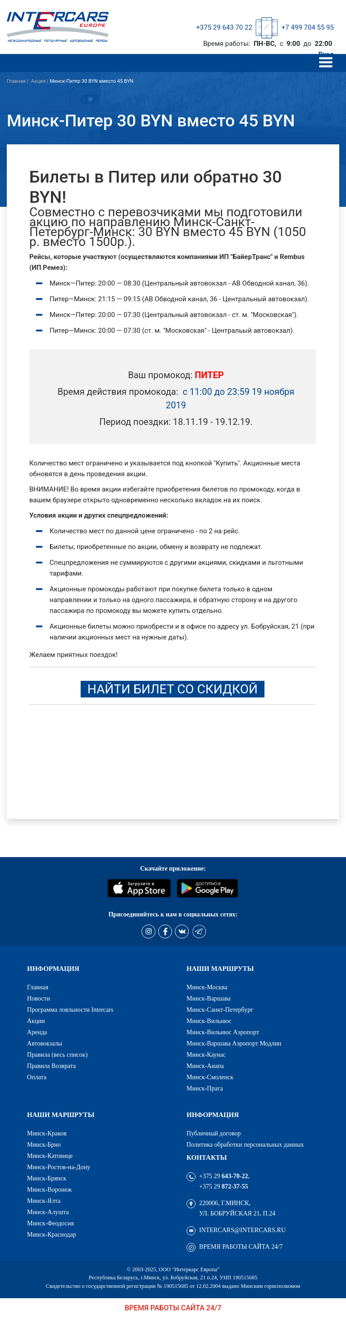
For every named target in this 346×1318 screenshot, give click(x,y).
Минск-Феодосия (50, 1223)
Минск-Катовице (50, 1156)
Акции (36, 1021)
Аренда (37, 1032)
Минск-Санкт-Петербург (220, 1009)
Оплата (36, 1077)
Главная (37, 987)
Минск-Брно (44, 1144)
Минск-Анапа (205, 1066)
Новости (38, 998)
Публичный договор (214, 1133)
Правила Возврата (51, 1066)
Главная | (18, 81)
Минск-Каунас (206, 1054)
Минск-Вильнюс (209, 1021)
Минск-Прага (205, 1088)
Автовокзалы (44, 1043)
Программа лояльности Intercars (70, 1009)
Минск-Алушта (48, 1212)
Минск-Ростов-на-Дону (58, 1167)
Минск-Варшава (209, 998)
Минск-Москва (207, 987)
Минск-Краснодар (51, 1234)
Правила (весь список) (57, 1054)
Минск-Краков (47, 1133)
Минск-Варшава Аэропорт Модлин (234, 1043)
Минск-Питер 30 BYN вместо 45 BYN (91, 81)
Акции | (39, 81)
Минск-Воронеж (49, 1189)
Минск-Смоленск (210, 1077)
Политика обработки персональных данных (245, 1144)
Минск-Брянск (46, 1178)
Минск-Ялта (43, 1200)
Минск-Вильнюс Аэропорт (223, 1032)
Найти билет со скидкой (172, 689)
